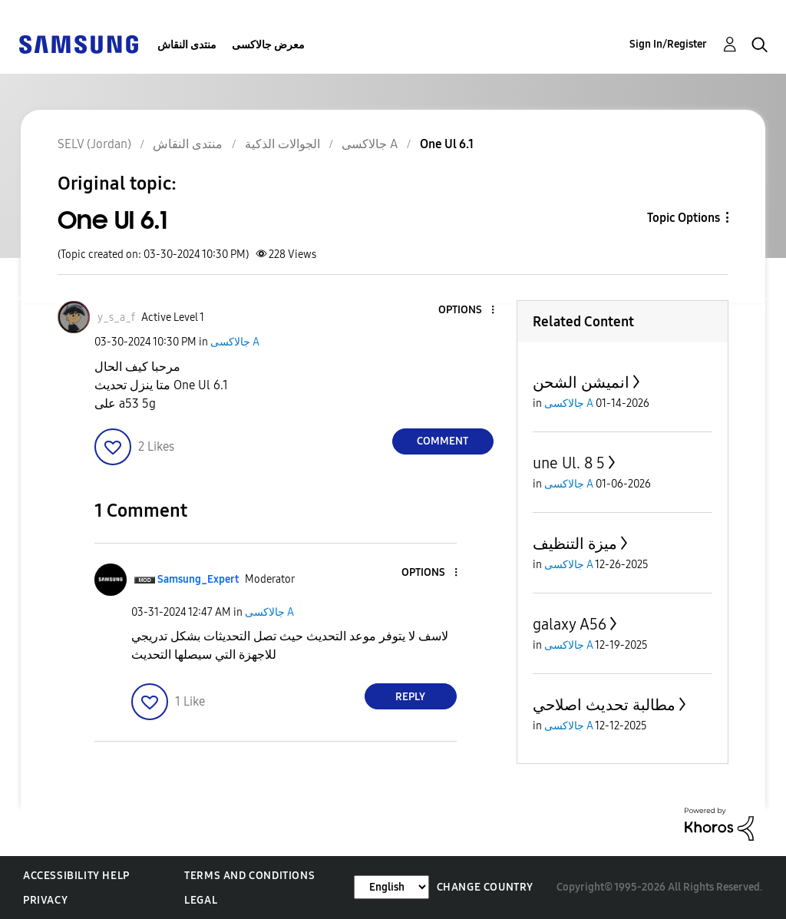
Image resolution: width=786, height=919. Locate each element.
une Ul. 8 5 (569, 463)
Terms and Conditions (249, 875)
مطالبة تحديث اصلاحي (604, 705)
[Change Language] (391, 887)
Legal (200, 900)
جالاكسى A (234, 342)
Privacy (45, 900)
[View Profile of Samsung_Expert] (198, 579)
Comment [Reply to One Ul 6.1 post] (442, 441)
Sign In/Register (668, 44)
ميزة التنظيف (575, 543)
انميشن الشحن (581, 382)
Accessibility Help (76, 875)
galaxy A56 (569, 624)
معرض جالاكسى (268, 44)
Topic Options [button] (683, 217)
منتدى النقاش (186, 44)
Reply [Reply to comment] (410, 696)
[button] (467, 310)
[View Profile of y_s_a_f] (116, 317)
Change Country (485, 887)
